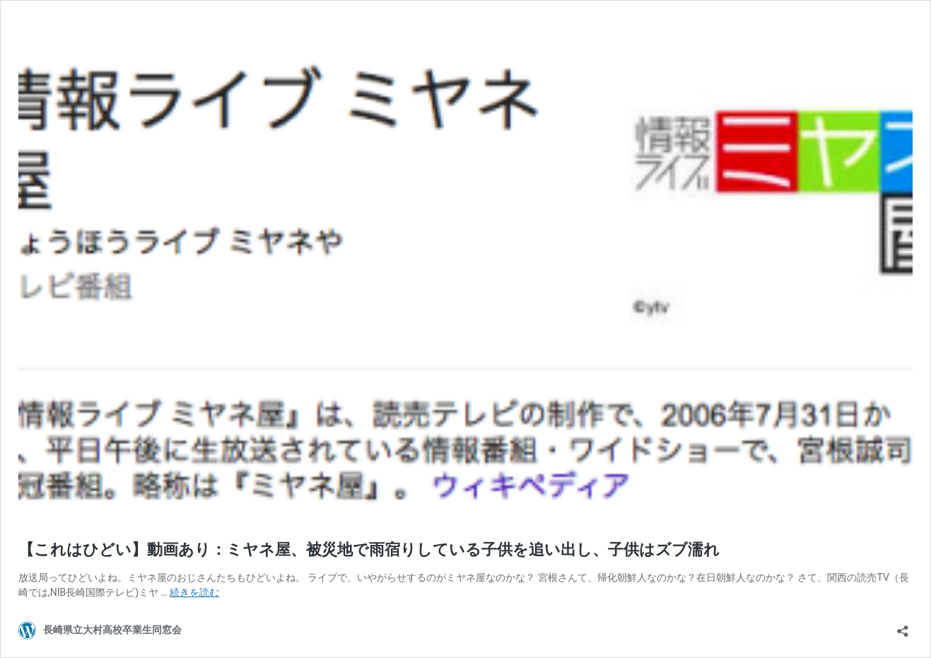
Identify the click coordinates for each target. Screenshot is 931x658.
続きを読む (194, 592)
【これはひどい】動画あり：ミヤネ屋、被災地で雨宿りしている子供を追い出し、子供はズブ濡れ (369, 549)
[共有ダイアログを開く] (903, 627)
